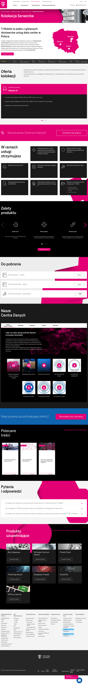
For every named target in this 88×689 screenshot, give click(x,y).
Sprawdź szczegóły (14, 573)
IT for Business (79, 635)
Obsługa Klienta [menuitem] (35, 5)
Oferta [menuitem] (14, 5)
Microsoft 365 (79, 633)
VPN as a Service (4, 653)
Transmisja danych (17, 647)
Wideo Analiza (4, 655)
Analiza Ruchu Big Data (68, 637)
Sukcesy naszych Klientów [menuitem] (48, 5)
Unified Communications (43, 642)
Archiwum (5, 488)
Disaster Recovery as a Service (31, 643)
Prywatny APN (17, 641)
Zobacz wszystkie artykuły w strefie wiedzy (75, 443)
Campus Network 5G (18, 645)
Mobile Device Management (4, 649)
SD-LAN (16, 635)
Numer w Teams (41, 637)
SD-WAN (16, 633)
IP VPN (15, 643)
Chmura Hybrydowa (31, 641)
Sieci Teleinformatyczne (18, 629)
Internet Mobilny (54, 635)
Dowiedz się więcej (71, 146)
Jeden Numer (41, 644)
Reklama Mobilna (66, 635)
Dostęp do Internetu (55, 628)
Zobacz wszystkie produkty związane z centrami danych (65, 544)
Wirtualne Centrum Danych (31, 638)
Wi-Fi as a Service (17, 651)
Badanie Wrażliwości (5, 659)
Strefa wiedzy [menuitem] (24, 5)
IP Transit (53, 637)
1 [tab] (41, 257)
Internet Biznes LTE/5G (56, 633)
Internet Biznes (54, 632)
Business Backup (29, 646)
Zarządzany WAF (4, 651)
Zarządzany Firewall (5, 644)
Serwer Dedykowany (30, 648)
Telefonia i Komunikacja (43, 628)
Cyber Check (4, 641)
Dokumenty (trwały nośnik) (72, 685)
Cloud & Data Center (30, 628)
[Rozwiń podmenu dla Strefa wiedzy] (28, 6)
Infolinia (40, 641)
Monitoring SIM (41, 650)
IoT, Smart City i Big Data (67, 629)
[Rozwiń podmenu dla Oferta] (17, 6)
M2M (15, 639)
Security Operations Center (5, 632)
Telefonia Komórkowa (43, 632)
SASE (15, 637)
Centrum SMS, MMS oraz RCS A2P (43, 647)
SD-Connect (16, 632)
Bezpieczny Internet (5, 646)
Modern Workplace (80, 628)
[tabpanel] (14, 108)
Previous (2, 238)
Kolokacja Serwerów (30, 650)
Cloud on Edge (17, 649)
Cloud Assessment (30, 632)
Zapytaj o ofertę (7, 54)
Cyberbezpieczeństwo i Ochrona (6, 629)
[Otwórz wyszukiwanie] (72, 5)
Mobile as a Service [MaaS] (42, 634)
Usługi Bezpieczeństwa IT (6, 657)
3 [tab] (46, 257)
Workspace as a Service (81, 632)
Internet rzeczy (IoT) (67, 632)
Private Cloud (30, 635)
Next (85, 238)
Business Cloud (29, 633)
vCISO (2, 635)
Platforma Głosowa (42, 639)
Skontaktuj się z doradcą (71, 430)
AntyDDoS (3, 642)
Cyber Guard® (4, 637)
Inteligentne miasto (67, 633)
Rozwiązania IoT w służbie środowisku (68, 640)
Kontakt (81, 1)
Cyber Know (3, 639)
